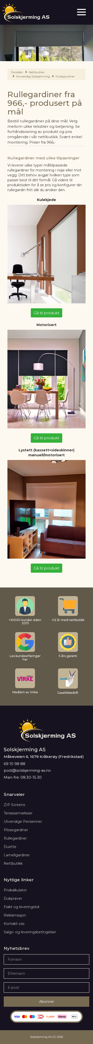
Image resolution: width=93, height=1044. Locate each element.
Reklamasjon (15, 915)
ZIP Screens (14, 805)
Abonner (46, 1001)
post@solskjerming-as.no (27, 770)
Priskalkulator (15, 890)
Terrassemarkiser (18, 813)
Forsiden (17, 72)
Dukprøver (13, 898)
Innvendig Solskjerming (33, 76)
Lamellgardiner (17, 855)
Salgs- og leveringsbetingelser (30, 932)
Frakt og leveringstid (21, 907)
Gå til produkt (46, 313)
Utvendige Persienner (23, 821)
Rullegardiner (15, 838)
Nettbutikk (36, 72)
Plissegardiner (16, 830)
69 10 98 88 (14, 763)
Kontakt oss (14, 923)
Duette (10, 846)
